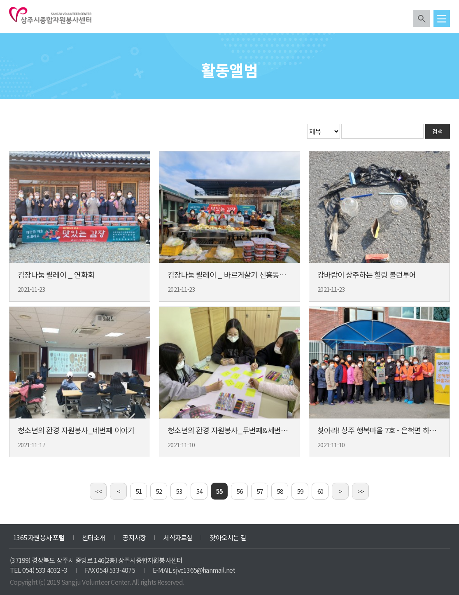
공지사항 (134, 537)
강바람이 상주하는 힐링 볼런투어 (366, 274)
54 (199, 491)
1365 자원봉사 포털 (38, 537)
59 (300, 491)
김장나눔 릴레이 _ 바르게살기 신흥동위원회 (233, 274)
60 (320, 491)
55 (219, 491)
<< (98, 491)
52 (159, 491)
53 (179, 491)
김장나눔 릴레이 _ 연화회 (56, 274)
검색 (421, 18)
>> (360, 491)
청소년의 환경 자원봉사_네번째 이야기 (76, 430)
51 (139, 491)
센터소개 (93, 537)
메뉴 (441, 18)
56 (239, 491)
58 (280, 491)
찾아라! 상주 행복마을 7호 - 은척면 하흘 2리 (382, 430)
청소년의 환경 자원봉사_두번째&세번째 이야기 (238, 430)
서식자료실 (177, 537)
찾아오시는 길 (228, 537)
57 (260, 491)
